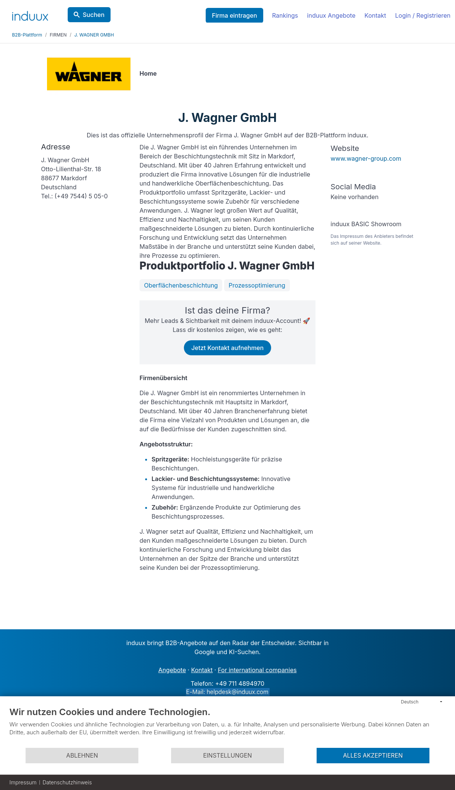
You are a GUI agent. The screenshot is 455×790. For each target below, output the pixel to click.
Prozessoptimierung (257, 285)
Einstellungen (227, 755)
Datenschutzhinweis (67, 782)
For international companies (257, 670)
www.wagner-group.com (366, 158)
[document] (227, 727)
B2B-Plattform (27, 35)
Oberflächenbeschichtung (181, 285)
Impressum (22, 782)
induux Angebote (331, 15)
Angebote (172, 670)
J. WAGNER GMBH (94, 35)
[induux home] (30, 14)
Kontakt (375, 15)
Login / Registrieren (422, 15)
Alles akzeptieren (373, 755)
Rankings (285, 15)
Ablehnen (82, 755)
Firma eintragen (234, 15)
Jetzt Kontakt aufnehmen (227, 348)
